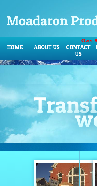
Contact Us (78, 50)
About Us (47, 47)
